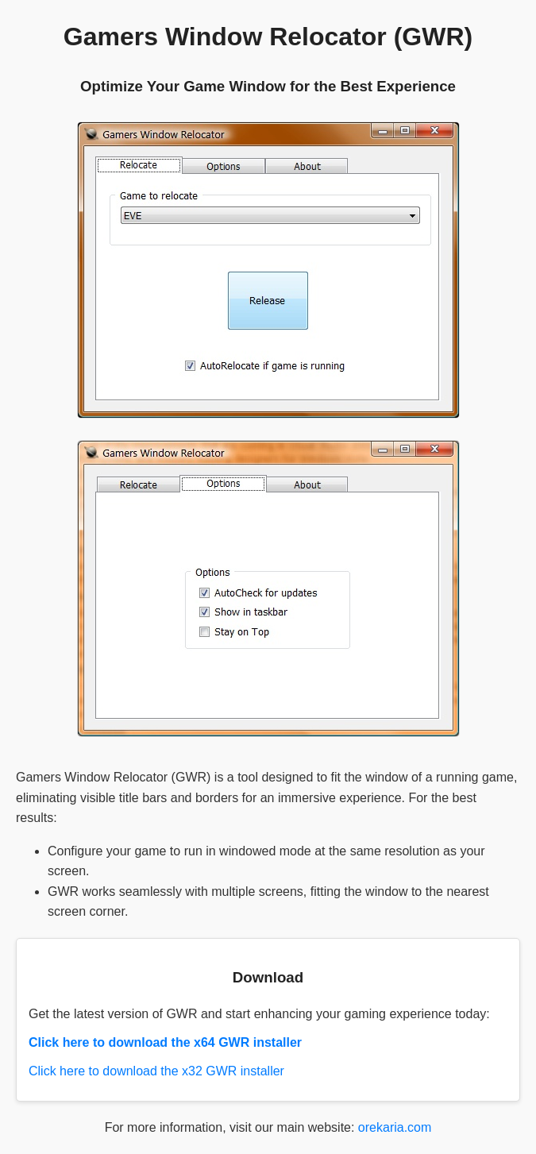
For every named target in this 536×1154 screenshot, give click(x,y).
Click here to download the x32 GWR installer (156, 1071)
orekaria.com (394, 1127)
